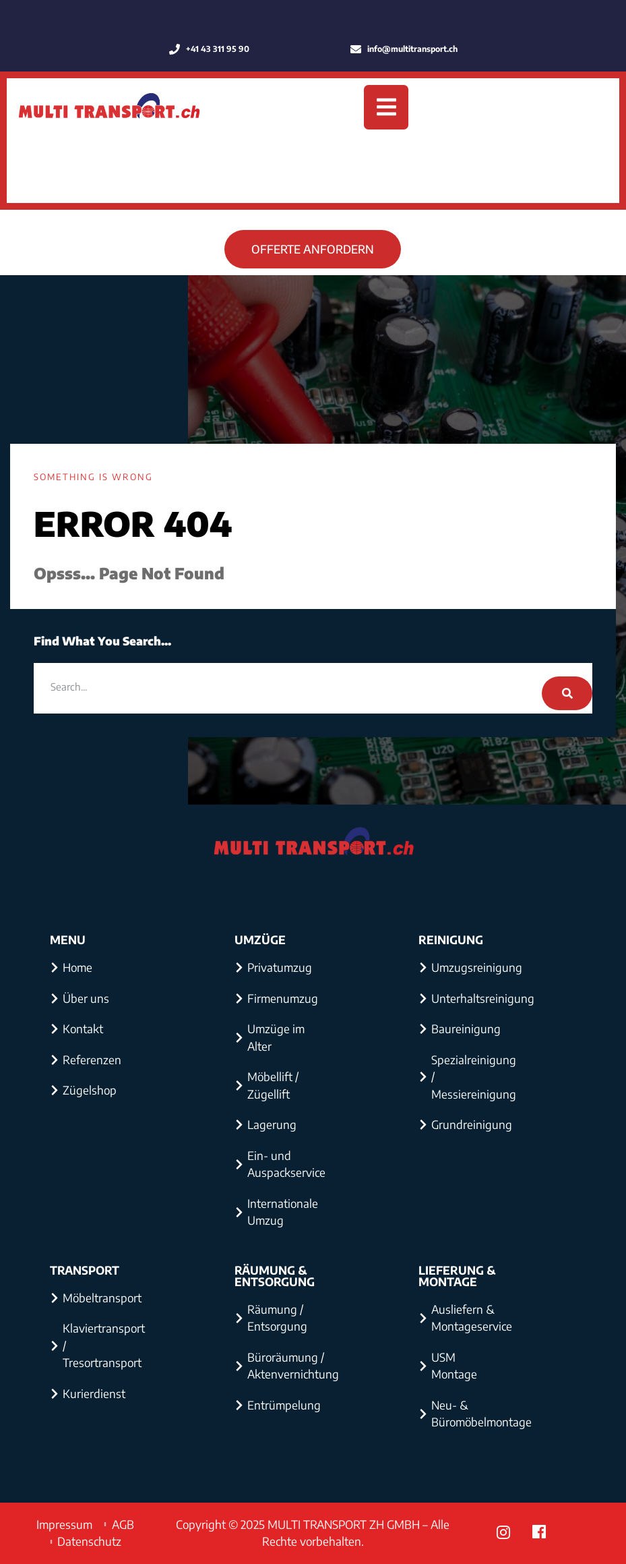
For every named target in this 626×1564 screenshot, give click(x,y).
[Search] (567, 693)
